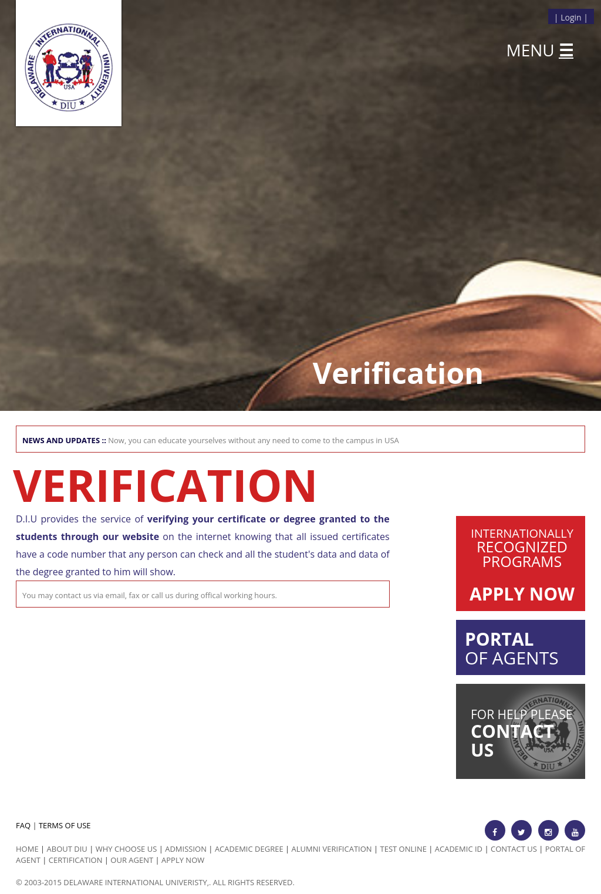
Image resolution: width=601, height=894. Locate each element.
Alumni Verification (332, 849)
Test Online (403, 849)
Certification (76, 860)
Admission (186, 849)
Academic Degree (249, 849)
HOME (27, 849)
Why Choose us (126, 849)
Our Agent (131, 860)
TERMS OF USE (65, 825)
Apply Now (182, 860)
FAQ (23, 825)
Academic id (458, 849)
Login (571, 17)
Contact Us (514, 849)
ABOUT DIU (67, 849)
